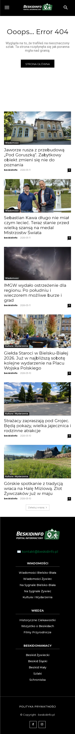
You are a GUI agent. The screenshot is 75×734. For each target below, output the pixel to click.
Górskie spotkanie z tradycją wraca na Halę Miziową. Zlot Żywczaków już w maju (33, 488)
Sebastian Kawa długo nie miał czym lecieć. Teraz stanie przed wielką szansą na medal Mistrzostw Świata (36, 225)
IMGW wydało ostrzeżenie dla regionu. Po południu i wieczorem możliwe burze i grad (35, 293)
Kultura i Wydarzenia (16, 346)
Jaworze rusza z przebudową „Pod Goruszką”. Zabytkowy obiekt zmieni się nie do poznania (34, 157)
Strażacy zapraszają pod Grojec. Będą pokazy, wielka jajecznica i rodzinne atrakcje (37, 425)
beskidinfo (10, 169)
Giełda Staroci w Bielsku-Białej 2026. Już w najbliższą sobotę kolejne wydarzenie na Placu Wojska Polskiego (36, 360)
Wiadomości (12, 143)
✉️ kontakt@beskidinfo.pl (37, 552)
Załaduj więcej (37, 507)
